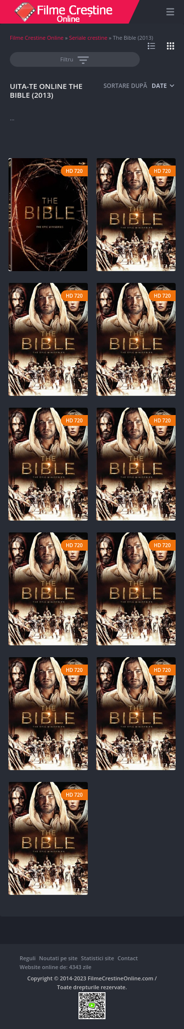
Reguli (28, 958)
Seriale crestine (88, 37)
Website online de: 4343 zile (55, 967)
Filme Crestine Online (37, 37)
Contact (128, 958)
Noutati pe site (58, 958)
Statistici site (97, 958)
